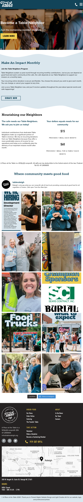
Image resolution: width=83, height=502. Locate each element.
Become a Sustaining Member (36, 437)
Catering (29, 419)
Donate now (11, 98)
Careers (57, 419)
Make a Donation (31, 434)
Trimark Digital (36, 497)
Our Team (58, 416)
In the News (59, 413)
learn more (9, 36)
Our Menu (29, 413)
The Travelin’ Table (32, 422)
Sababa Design (46, 497)
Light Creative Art (61, 497)
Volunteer (29, 431)
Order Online (30, 416)
